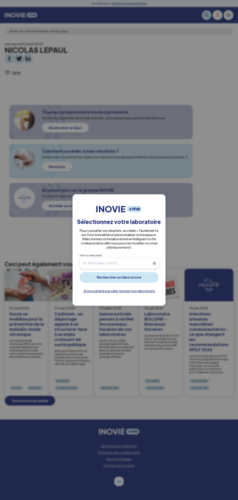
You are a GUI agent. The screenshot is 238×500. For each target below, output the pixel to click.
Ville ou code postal (90, 255)
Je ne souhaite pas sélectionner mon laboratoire (119, 291)
